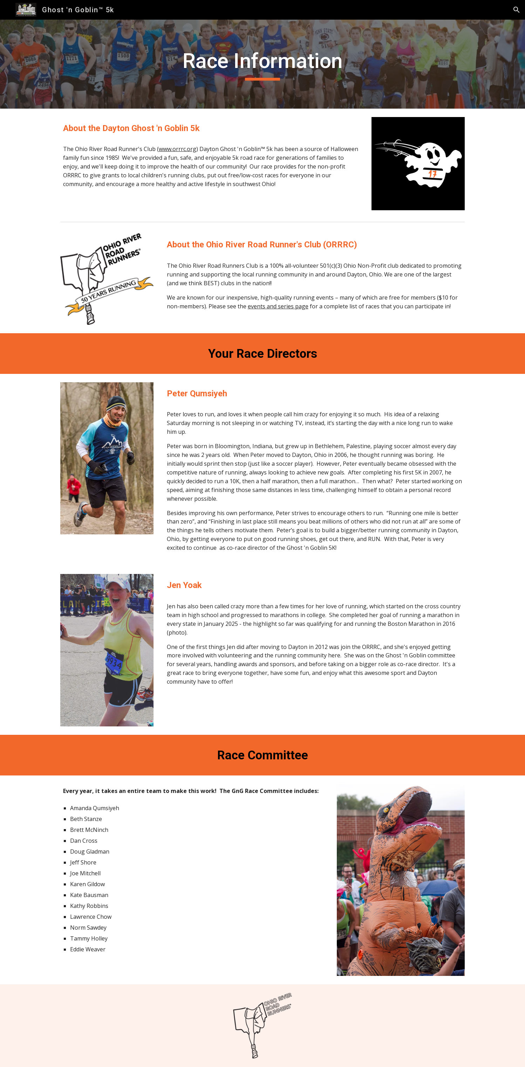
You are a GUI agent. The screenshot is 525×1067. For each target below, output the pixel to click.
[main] (262, 64)
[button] (516, 9)
